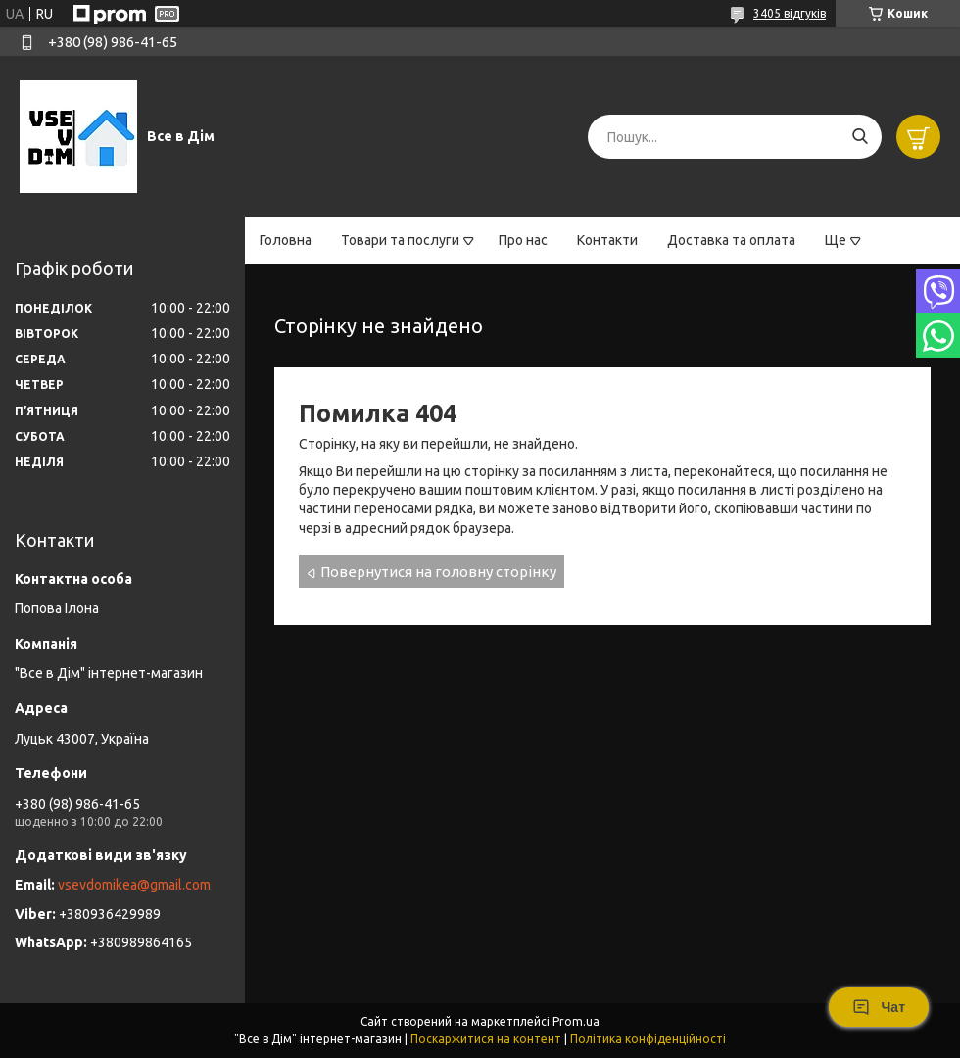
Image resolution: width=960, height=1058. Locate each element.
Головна (286, 240)
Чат (878, 1007)
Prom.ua (576, 1021)
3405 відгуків (789, 13)
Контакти (607, 240)
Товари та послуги (400, 240)
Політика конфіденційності (648, 1039)
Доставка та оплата (731, 240)
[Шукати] (860, 137)
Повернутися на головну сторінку (438, 571)
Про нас (523, 240)
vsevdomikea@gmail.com (134, 884)
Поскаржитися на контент (485, 1039)
